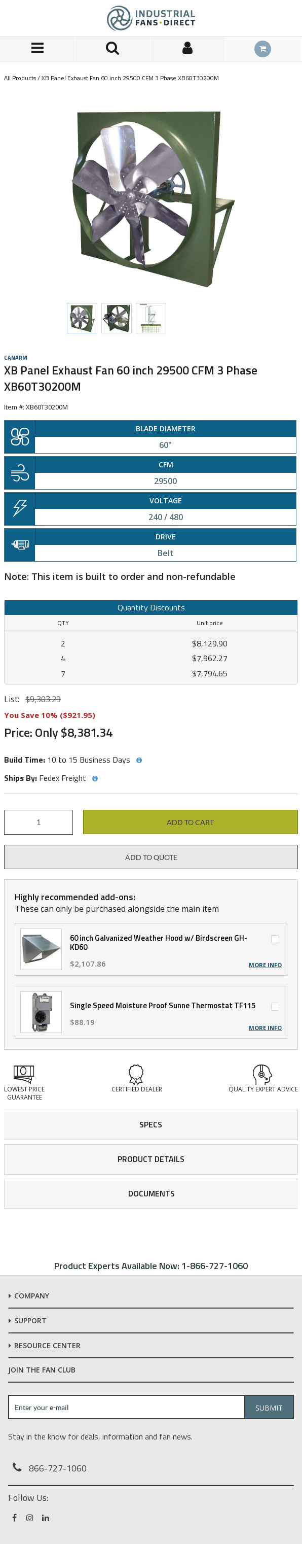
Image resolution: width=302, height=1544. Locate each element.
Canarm (15, 358)
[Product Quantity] (38, 822)
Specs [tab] (150, 1124)
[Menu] (37, 49)
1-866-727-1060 (214, 1266)
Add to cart (190, 822)
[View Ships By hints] (94, 779)
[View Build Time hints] (138, 760)
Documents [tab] (151, 1193)
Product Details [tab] (151, 1159)
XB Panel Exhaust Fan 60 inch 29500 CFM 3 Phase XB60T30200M (130, 78)
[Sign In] (187, 49)
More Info (265, 965)
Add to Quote (151, 857)
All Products (20, 78)
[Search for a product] (112, 49)
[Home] (151, 18)
